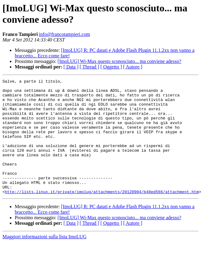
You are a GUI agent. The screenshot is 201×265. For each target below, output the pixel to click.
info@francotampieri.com (64, 34)
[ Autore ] (132, 66)
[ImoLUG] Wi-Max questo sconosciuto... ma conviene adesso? (119, 61)
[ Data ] (71, 66)
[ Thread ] (89, 66)
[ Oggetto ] (111, 66)
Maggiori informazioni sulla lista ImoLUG (44, 259)
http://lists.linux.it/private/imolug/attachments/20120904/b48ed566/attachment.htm (102, 214)
